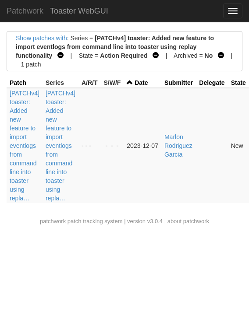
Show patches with (41, 38)
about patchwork (188, 221)
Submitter (178, 82)
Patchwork (25, 11)
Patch (18, 82)
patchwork (53, 221)
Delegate (211, 82)
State (238, 82)
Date (141, 82)
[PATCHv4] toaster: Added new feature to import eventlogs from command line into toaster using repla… (24, 146)
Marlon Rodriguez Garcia (178, 145)
